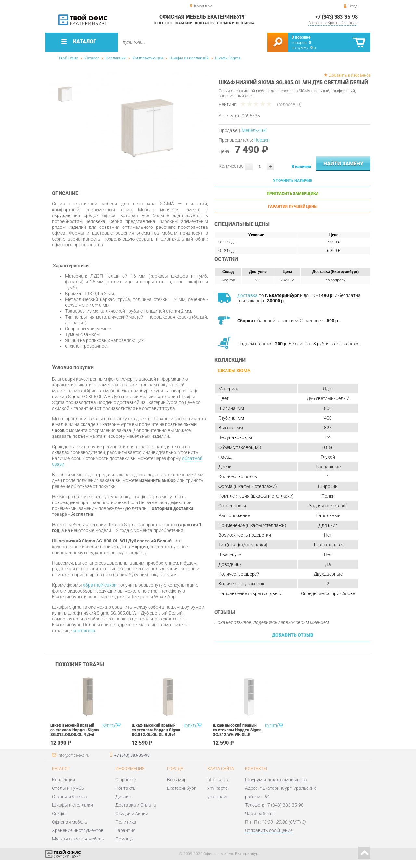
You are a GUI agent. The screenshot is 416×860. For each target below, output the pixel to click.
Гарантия (125, 830)
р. (313, 48)
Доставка (247, 295)
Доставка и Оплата (135, 805)
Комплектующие (147, 58)
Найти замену (343, 164)
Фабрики (184, 23)
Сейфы (59, 813)
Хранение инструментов (78, 830)
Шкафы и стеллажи (72, 805)
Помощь (124, 838)
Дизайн (123, 796)
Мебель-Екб (254, 130)
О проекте (163, 23)
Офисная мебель (69, 822)
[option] (147, 126)
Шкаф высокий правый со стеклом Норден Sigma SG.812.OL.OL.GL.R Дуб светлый (156, 732)
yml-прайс (217, 796)
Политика (125, 822)
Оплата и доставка (235, 23)
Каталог (91, 58)
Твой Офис (68, 58)
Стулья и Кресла (69, 796)
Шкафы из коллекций (189, 58)
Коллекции (116, 58)
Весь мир (177, 779)
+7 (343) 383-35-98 (336, 17)
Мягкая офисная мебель (78, 838)
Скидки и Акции (131, 813)
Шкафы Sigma (227, 58)
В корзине (301, 37)
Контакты (204, 23)
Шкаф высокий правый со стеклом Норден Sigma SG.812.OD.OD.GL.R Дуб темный (74, 732)
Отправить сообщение (268, 830)
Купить (108, 725)
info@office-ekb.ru (73, 755)
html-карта (218, 779)
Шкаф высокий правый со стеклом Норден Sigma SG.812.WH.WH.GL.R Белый (237, 732)
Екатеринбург (181, 788)
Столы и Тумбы (68, 788)
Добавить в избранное (349, 75)
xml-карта (217, 788)
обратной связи (100, 585)
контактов (84, 630)
